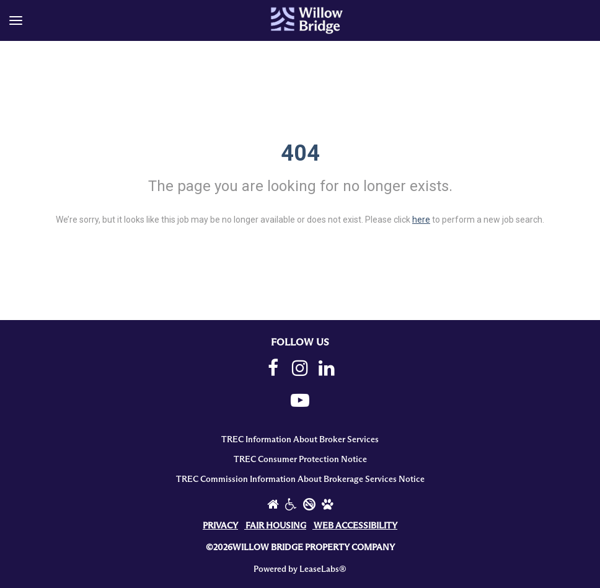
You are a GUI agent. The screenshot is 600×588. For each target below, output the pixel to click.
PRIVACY (220, 526)
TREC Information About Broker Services (300, 439)
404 (300, 153)
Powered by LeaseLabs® (300, 569)
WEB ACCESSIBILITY (355, 526)
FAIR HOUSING (275, 526)
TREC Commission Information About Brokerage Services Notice (300, 479)
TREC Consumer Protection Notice (300, 459)
